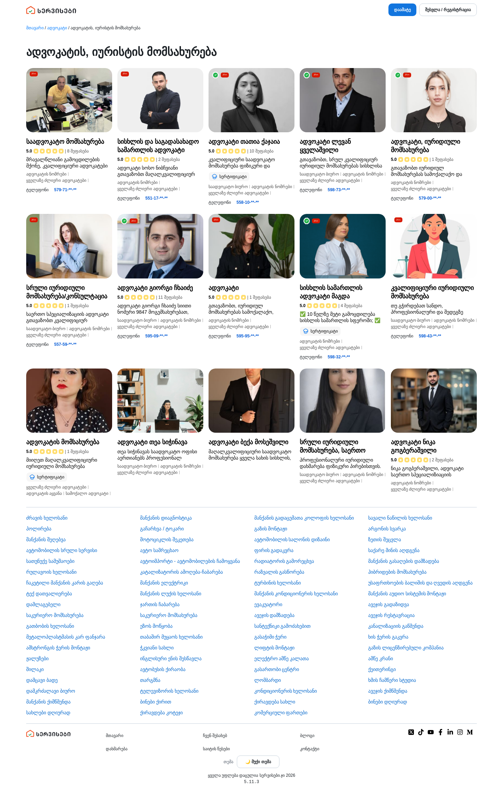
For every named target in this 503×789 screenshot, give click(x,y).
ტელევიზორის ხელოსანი (169, 691)
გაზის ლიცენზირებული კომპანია (406, 647)
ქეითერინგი (382, 669)
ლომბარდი (267, 680)
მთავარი (35, 27)
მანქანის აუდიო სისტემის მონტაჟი (407, 593)
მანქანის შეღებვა (46, 539)
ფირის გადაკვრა (274, 550)
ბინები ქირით (155, 702)
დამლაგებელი (43, 604)
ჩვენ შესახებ (215, 735)
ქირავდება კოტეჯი (161, 712)
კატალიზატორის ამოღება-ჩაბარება (181, 572)
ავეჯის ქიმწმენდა (387, 691)
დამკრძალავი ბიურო (50, 691)
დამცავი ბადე (42, 680)
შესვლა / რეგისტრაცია (448, 9)
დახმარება (116, 748)
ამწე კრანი (380, 658)
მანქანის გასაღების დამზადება (403, 561)
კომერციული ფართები (281, 712)
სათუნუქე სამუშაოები (50, 561)
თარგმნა (150, 680)
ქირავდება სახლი (275, 702)
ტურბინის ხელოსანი (277, 583)
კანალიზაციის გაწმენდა (395, 626)
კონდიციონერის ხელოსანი (285, 691)
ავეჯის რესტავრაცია (391, 615)
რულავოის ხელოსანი (51, 572)
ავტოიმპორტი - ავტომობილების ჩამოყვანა (190, 561)
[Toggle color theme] (258, 761)
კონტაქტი (309, 748)
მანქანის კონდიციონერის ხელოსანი (296, 593)
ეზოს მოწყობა (156, 626)
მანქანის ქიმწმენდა (48, 702)
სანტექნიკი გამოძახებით (282, 626)
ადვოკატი (57, 27)
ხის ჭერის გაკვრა (388, 637)
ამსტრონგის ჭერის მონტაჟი (58, 647)
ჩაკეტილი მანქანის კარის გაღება (64, 583)
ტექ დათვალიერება (49, 593)
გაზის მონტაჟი (270, 528)
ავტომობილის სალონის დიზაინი (292, 539)
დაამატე (402, 9)
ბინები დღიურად (387, 702)
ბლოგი (307, 735)
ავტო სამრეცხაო (159, 550)
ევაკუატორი (268, 604)
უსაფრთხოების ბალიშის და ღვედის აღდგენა (420, 583)
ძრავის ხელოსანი (46, 518)
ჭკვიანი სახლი (157, 647)
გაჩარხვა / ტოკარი (162, 528)
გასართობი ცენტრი (276, 669)
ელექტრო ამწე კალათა (281, 658)
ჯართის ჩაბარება (160, 604)
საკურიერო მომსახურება (54, 615)
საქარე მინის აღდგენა (394, 550)
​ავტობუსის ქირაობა (162, 669)
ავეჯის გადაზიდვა (388, 604)
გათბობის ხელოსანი (50, 626)
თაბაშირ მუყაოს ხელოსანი (171, 637)
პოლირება (38, 528)
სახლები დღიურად (48, 712)
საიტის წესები (216, 748)
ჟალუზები (37, 658)
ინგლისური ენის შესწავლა (171, 658)
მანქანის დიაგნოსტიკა (166, 518)
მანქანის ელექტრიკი (164, 583)
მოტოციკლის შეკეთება (167, 539)
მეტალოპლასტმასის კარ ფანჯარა (65, 637)
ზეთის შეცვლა (384, 539)
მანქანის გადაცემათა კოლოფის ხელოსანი (304, 518)
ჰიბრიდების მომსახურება (397, 572)
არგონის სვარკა (387, 528)
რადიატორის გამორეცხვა (284, 561)
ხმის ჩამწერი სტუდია (392, 680)
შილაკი (35, 669)
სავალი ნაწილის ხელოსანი (400, 518)
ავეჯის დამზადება (274, 615)
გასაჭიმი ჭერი (270, 637)
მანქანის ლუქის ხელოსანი (170, 593)
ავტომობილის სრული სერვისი (61, 550)
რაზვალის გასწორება (279, 572)
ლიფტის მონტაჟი (274, 647)
